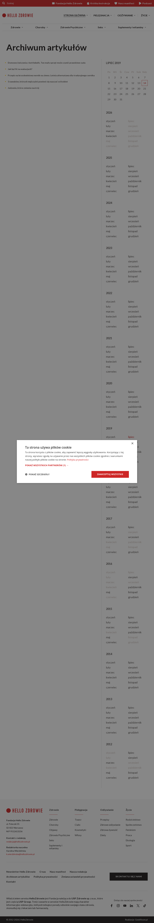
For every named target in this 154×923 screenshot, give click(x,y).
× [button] (132, 443)
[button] (77, 465)
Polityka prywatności (78, 459)
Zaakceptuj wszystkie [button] (110, 474)
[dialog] (77, 461)
